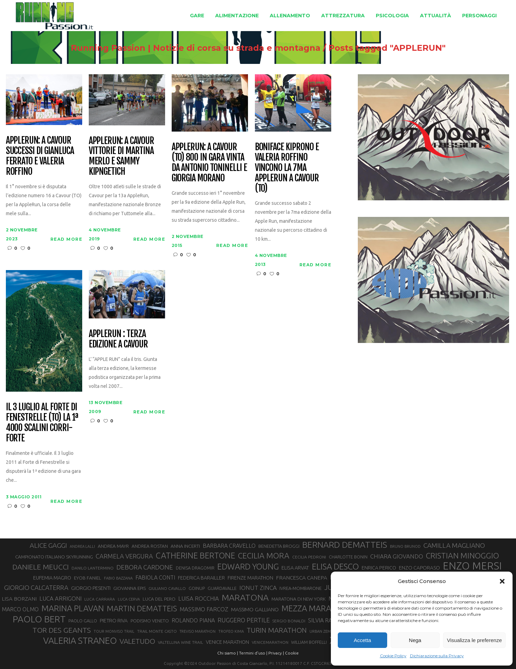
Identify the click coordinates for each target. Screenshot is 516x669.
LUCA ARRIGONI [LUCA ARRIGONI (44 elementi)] (60, 598)
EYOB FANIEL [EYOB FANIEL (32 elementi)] (87, 578)
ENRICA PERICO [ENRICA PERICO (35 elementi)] (379, 568)
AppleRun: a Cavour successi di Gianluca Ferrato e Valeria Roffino (40, 156)
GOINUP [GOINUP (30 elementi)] (197, 588)
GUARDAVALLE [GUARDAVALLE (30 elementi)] (222, 588)
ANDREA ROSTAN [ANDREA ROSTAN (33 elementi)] (150, 546)
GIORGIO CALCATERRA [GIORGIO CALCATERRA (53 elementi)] (36, 587)
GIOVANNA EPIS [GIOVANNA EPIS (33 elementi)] (129, 588)
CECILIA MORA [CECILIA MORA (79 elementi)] (263, 555)
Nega (415, 640)
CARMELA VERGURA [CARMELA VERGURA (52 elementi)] (124, 556)
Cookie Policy (393, 655)
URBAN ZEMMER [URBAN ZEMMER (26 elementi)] (324, 631)
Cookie (292, 653)
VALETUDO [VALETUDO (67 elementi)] (137, 641)
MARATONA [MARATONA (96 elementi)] (245, 597)
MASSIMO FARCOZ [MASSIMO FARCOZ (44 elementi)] (204, 609)
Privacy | (276, 653)
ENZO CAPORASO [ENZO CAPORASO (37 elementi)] (419, 568)
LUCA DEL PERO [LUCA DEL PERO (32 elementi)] (159, 599)
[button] (502, 581)
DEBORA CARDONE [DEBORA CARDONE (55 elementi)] (144, 567)
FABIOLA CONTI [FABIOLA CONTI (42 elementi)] (155, 577)
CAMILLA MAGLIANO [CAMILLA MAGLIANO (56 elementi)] (454, 545)
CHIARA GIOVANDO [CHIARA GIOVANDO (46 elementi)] (396, 556)
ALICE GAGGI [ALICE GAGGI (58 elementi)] (48, 545)
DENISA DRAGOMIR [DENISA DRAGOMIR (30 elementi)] (195, 567)
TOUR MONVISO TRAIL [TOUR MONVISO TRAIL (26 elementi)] (114, 631)
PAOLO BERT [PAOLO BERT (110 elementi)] (39, 618)
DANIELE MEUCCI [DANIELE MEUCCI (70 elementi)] (40, 567)
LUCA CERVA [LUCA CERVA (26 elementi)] (129, 599)
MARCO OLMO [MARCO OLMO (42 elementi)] (20, 609)
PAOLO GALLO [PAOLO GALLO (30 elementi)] (82, 620)
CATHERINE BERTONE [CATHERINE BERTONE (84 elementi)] (195, 555)
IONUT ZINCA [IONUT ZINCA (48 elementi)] (258, 587)
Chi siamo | (227, 653)
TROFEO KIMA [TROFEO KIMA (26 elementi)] (231, 631)
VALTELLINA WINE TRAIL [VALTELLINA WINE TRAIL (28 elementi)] (180, 642)
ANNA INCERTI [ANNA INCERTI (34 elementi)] (185, 546)
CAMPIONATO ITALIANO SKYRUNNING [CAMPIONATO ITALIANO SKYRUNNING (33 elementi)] (54, 557)
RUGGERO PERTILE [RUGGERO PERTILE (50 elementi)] (244, 620)
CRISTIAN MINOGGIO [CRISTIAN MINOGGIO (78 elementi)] (462, 555)
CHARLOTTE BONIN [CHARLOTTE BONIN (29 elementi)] (348, 556)
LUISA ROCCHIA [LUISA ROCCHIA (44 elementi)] (198, 598)
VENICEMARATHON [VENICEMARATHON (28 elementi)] (270, 642)
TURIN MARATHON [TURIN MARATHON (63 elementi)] (277, 630)
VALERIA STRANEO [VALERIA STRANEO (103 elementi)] (80, 640)
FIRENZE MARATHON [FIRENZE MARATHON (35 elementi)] (250, 578)
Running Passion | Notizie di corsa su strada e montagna (196, 48)
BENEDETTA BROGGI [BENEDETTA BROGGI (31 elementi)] (278, 546)
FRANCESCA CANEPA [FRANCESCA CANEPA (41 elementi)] (301, 577)
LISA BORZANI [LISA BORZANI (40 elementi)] (19, 598)
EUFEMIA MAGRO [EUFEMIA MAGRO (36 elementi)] (52, 578)
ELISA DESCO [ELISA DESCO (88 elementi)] (335, 566)
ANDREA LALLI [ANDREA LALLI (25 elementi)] (82, 546)
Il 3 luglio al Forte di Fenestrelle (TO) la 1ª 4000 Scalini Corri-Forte (42, 422)
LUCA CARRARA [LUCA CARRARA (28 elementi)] (99, 599)
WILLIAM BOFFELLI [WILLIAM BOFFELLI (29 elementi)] (309, 642)
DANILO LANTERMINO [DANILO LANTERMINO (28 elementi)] (92, 568)
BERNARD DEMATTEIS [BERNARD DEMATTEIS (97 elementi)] (344, 544)
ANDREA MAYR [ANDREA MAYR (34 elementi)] (113, 546)
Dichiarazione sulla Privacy (437, 655)
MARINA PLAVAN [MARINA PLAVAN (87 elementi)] (72, 608)
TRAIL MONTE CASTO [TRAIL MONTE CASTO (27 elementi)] (157, 631)
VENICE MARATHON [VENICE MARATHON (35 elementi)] (227, 642)
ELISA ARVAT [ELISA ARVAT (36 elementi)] (295, 568)
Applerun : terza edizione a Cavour (118, 339)
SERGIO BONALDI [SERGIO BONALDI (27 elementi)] (289, 621)
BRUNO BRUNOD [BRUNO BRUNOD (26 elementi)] (405, 546)
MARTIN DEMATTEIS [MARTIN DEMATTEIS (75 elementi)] (142, 608)
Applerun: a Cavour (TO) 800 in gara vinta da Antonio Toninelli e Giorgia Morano (209, 162)
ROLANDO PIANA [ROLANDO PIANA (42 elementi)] (193, 620)
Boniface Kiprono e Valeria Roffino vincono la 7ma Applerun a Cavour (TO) (287, 167)
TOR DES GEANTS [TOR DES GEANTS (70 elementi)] (61, 630)
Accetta (362, 640)
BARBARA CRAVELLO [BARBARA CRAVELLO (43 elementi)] (229, 546)
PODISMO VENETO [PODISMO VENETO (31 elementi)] (150, 620)
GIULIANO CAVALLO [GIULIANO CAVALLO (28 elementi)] (167, 588)
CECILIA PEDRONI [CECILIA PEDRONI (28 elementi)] (309, 557)
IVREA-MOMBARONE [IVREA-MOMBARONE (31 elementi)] (300, 588)
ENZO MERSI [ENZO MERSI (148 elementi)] (472, 566)
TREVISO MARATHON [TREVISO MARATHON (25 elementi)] (198, 631)
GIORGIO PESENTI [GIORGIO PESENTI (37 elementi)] (91, 588)
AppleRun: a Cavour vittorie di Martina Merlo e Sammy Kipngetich (121, 156)
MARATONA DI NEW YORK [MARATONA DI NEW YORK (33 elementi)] (298, 599)
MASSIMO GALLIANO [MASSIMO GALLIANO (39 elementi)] (255, 609)
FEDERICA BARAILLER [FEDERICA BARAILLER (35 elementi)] (201, 578)
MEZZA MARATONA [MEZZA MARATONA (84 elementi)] (317, 608)
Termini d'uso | (253, 653)
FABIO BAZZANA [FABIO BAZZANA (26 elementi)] (118, 578)
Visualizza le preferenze (474, 640)
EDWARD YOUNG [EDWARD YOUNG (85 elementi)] (248, 566)
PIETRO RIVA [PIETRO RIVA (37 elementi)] (114, 620)
